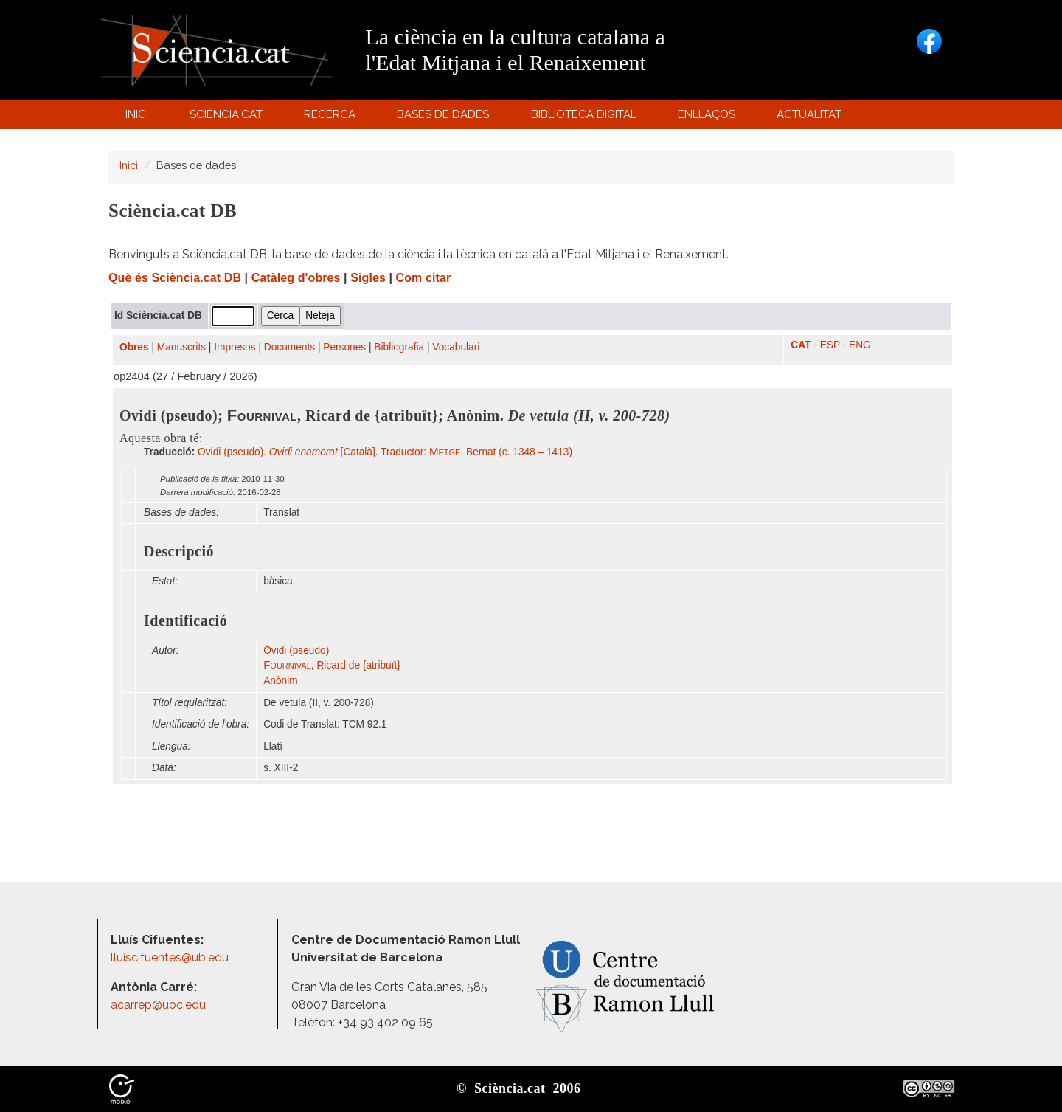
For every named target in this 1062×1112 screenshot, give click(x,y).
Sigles (368, 278)
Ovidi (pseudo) (296, 650)
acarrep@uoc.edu (158, 1005)
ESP (830, 344)
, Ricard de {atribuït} (331, 665)
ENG (860, 344)
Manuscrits (181, 347)
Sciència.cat (228, 117)
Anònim (280, 680)
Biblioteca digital (585, 117)
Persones (344, 347)
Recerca (332, 117)
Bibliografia (399, 347)
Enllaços (706, 114)
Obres (134, 347)
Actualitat (811, 117)
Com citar (423, 278)
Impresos (234, 347)
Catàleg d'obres (296, 278)
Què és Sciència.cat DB (174, 278)
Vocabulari (455, 347)
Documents (289, 347)
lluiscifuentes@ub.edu (171, 957)
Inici (136, 114)
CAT (801, 344)
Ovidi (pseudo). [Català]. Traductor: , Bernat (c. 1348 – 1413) (385, 451)
